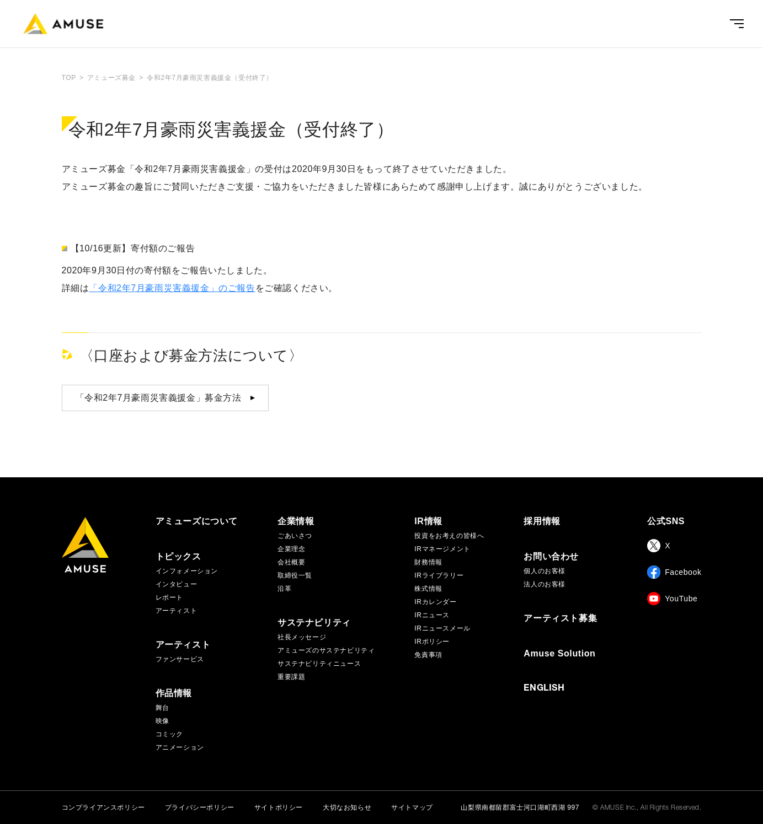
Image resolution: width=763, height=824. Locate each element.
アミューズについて (197, 521)
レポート (169, 597)
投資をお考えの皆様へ (449, 536)
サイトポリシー (278, 807)
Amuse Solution (559, 653)
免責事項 (428, 655)
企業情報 (296, 521)
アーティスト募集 (560, 618)
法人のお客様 (544, 584)
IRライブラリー (438, 575)
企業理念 (291, 549)
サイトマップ (412, 807)
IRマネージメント (442, 549)
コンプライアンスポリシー (103, 807)
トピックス (178, 556)
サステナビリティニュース (319, 663)
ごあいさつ (295, 536)
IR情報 (428, 521)
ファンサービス (180, 659)
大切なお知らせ (347, 807)
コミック (169, 734)
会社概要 (291, 562)
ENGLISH (544, 689)
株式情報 (428, 589)
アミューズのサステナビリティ (326, 650)
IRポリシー (432, 641)
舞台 (162, 708)
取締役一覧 (295, 575)
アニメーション (180, 747)
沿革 (284, 589)
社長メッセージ (302, 637)
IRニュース (432, 615)
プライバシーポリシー (199, 807)
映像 (162, 721)
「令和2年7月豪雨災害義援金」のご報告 (172, 288)
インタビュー (177, 584)
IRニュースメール (442, 628)
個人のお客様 (544, 571)
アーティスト (177, 611)
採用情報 (542, 521)
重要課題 (291, 677)
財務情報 (428, 562)
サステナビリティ (314, 622)
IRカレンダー (435, 602)
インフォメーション (187, 571)
